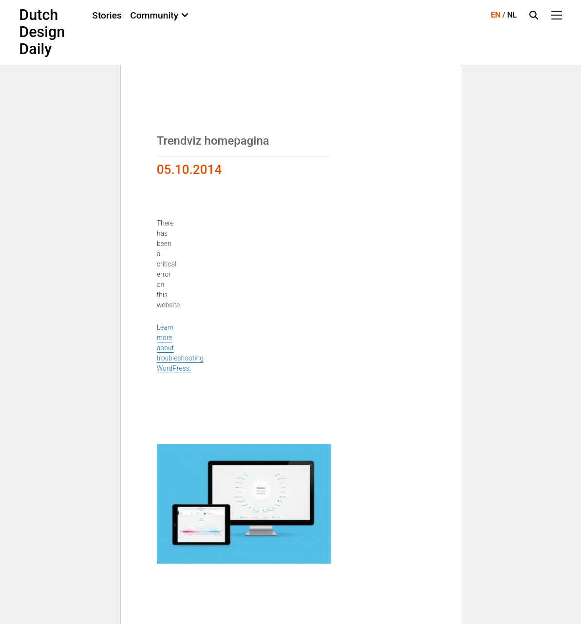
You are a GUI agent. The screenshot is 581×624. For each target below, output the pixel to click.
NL (512, 14)
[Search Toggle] (533, 15)
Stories (107, 15)
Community (154, 15)
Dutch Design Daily (42, 32)
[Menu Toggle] (556, 15)
